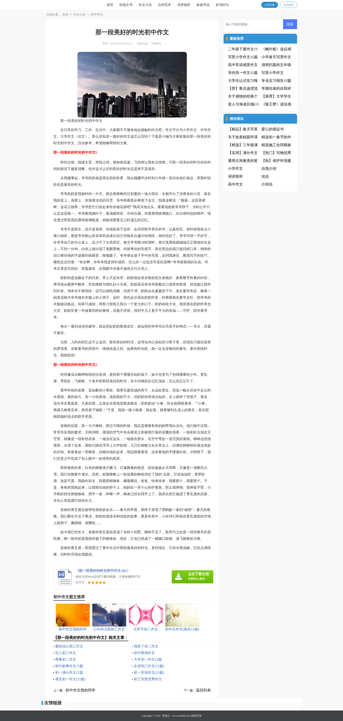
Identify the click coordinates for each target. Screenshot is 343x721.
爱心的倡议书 (272, 129)
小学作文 (235, 169)
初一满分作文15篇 (69, 672)
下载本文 (156, 43)
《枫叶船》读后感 (276, 49)
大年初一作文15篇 (148, 659)
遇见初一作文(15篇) (70, 679)
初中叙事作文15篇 (69, 666)
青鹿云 (166, 715)
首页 (110, 5)
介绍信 (267, 184)
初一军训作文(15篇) (149, 672)
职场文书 (126, 5)
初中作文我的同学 (80, 690)
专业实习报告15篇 (276, 81)
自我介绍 (268, 169)
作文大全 (145, 5)
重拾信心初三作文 (69, 646)
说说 (265, 176)
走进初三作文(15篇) (149, 666)
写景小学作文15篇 (243, 57)
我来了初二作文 (146, 646)
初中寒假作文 (144, 653)
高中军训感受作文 (243, 65)
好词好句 (222, 5)
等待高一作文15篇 (243, 73)
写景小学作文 (272, 73)
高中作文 (235, 184)
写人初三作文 (65, 653)
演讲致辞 (183, 5)
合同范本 (164, 5)
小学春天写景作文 (276, 57)
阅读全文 (143, 43)
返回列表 (203, 690)
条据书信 (203, 5)
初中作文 (97, 14)
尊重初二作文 (65, 659)
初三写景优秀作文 (148, 679)
